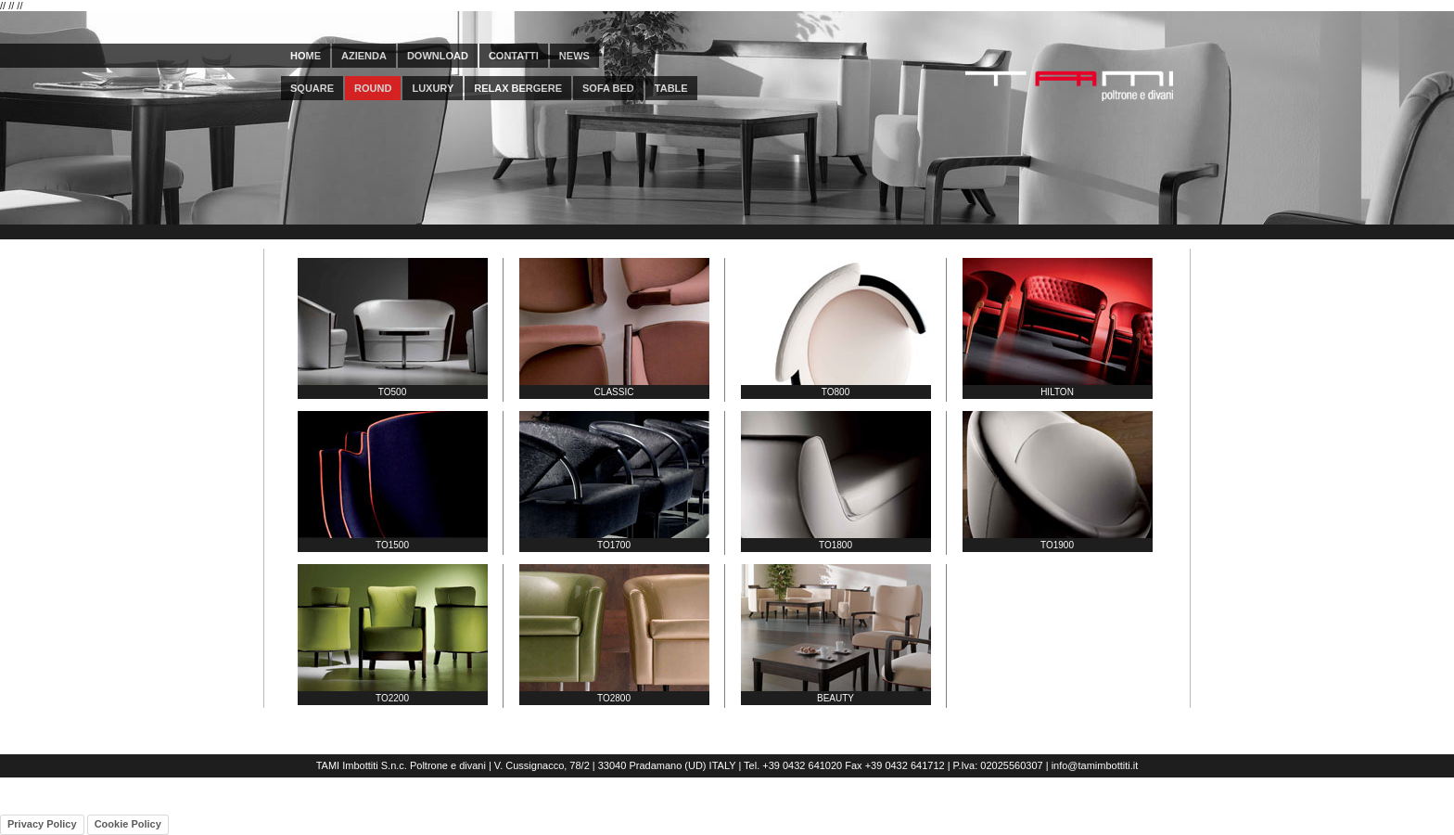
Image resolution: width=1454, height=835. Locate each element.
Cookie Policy (128, 823)
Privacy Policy (42, 823)
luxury (432, 88)
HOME (305, 55)
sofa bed (608, 88)
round (372, 88)
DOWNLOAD (437, 55)
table (671, 88)
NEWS (574, 55)
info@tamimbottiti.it (1095, 765)
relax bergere (518, 88)
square (312, 88)
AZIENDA (364, 55)
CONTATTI (514, 55)
